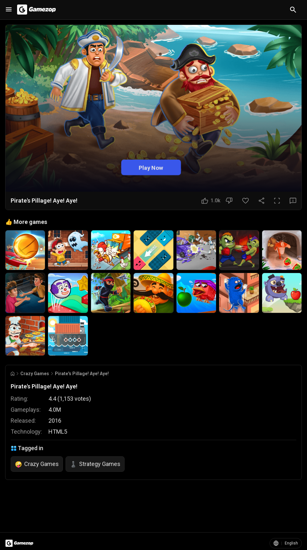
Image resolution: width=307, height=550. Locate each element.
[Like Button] (211, 201)
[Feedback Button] (293, 200)
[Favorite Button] (245, 200)
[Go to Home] (13, 374)
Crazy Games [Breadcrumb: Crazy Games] (34, 373)
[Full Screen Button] (277, 201)
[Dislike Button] (229, 200)
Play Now (151, 167)
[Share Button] (261, 200)
